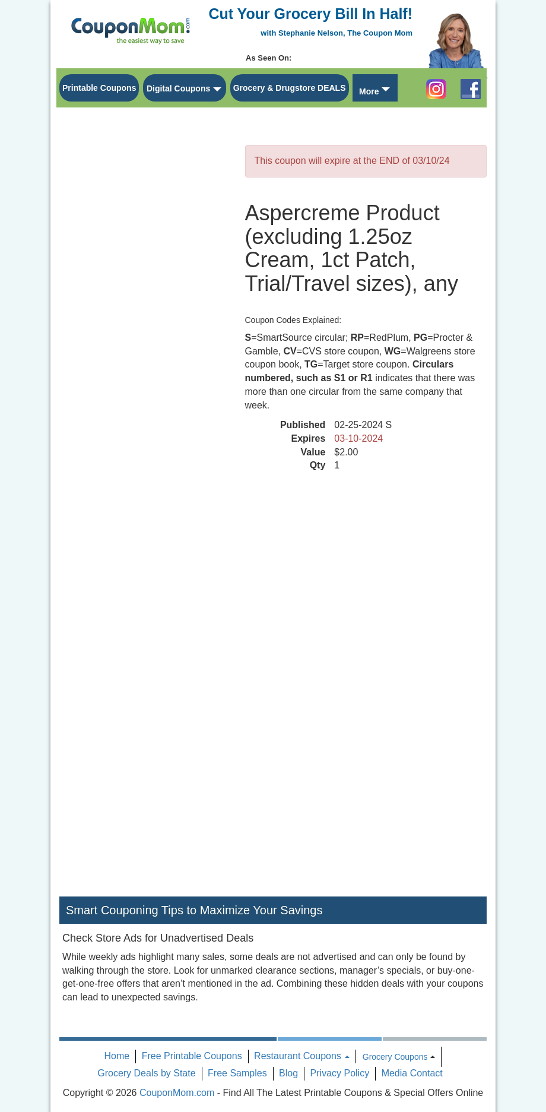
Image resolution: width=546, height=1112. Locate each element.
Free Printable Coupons (192, 1056)
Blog (288, 1073)
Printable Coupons (99, 88)
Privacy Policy (340, 1073)
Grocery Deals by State (146, 1073)
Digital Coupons (178, 88)
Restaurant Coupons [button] (302, 1056)
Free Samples (237, 1073)
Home (117, 1056)
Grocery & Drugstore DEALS (289, 88)
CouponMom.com (176, 1093)
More (369, 91)
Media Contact (412, 1073)
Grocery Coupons (395, 1057)
